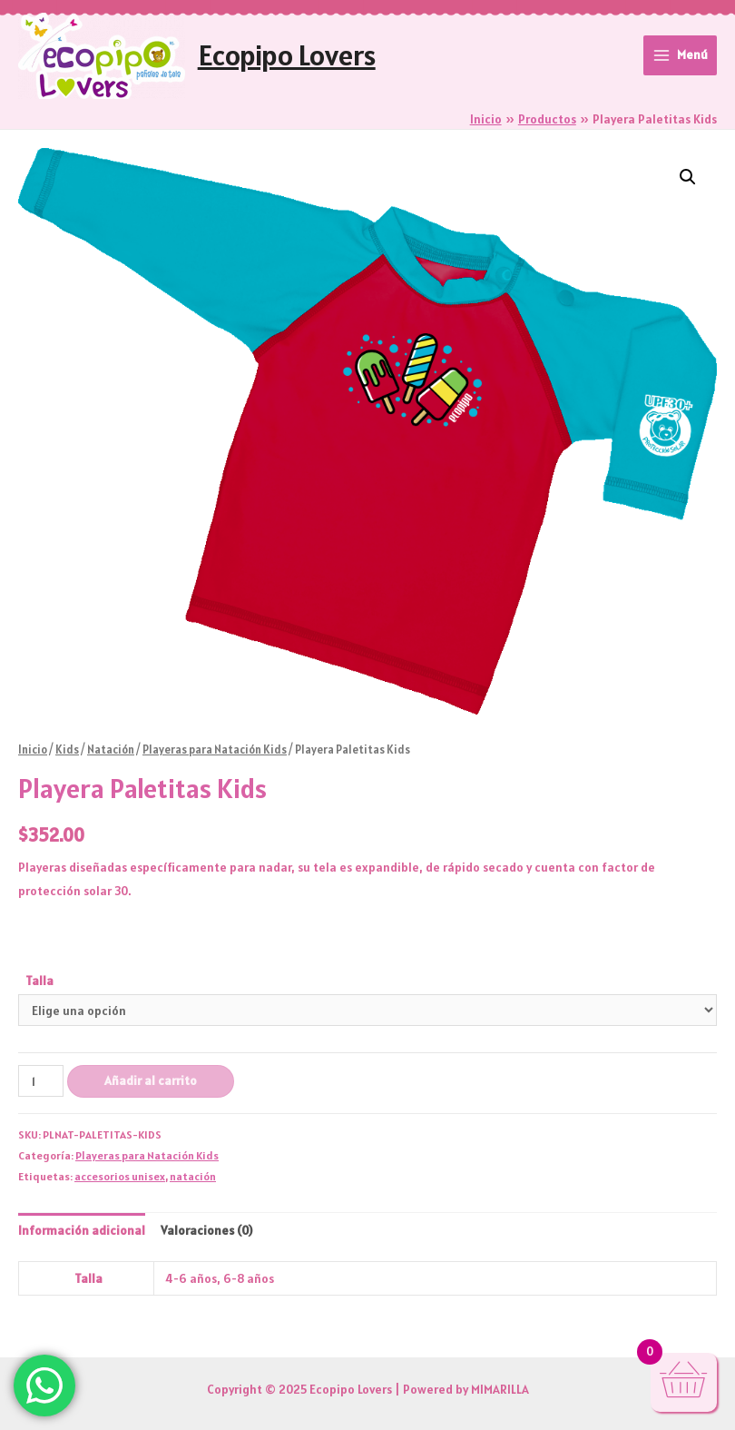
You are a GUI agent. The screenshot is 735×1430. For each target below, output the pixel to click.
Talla (39, 980)
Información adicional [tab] (81, 1230)
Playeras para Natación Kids (214, 749)
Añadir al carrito (150, 1080)
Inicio (32, 749)
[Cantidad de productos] (41, 1081)
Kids (67, 749)
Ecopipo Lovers (287, 55)
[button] (687, 177)
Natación (110, 749)
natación (193, 1176)
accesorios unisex (119, 1176)
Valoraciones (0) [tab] (206, 1230)
